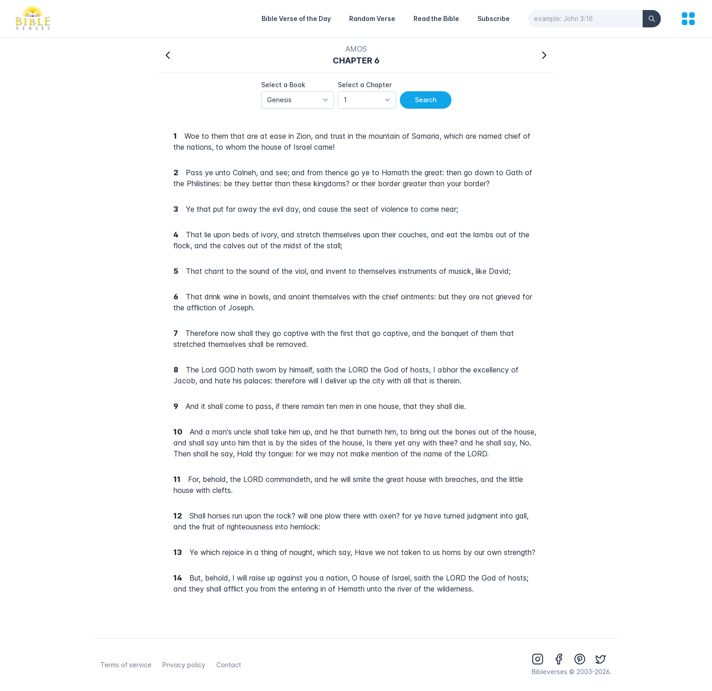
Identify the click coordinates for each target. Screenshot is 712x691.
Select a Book (283, 85)
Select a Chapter (365, 85)
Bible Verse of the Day (296, 18)
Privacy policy (183, 665)
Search (425, 100)
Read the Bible (436, 18)
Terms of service (126, 665)
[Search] (652, 18)
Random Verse (372, 18)
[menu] (688, 19)
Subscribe (493, 18)
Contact (228, 665)
